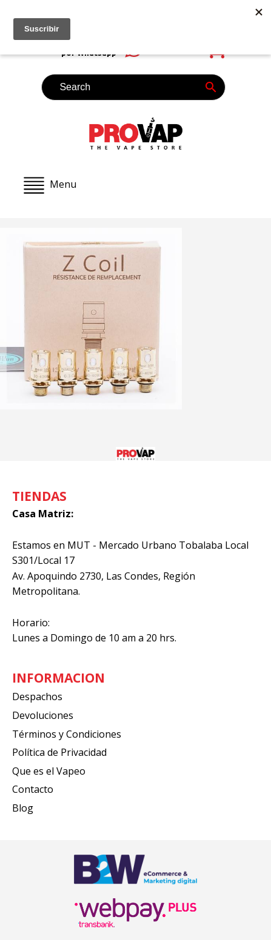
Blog (22, 808)
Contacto (32, 789)
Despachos (37, 696)
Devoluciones (42, 715)
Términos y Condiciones (66, 734)
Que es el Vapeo (48, 771)
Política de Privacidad (59, 752)
